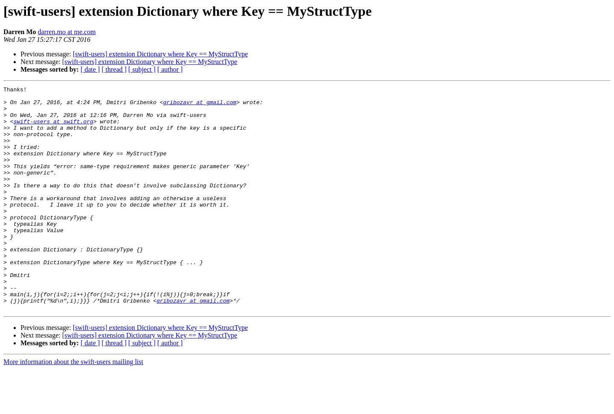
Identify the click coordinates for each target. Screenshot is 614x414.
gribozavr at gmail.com (199, 106)
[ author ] (170, 69)
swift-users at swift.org (53, 129)
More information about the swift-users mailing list (73, 406)
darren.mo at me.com (67, 31)
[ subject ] (142, 69)
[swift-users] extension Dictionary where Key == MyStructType (160, 54)
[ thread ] (114, 69)
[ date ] (90, 69)
